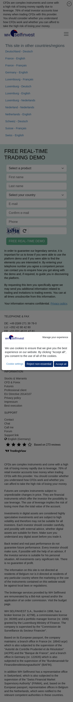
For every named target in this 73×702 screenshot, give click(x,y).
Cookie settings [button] (14, 363)
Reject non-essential (39, 363)
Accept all (61, 364)
